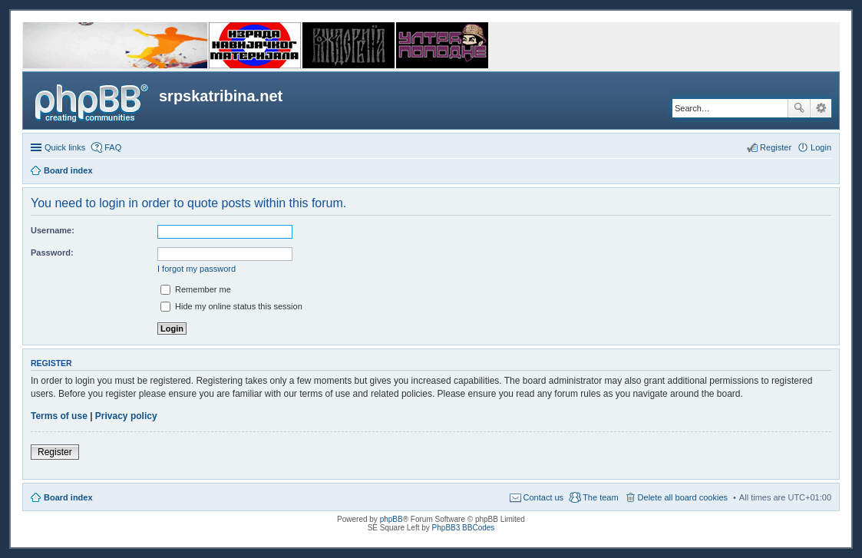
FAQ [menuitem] (112, 147)
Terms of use (59, 416)
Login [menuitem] (821, 147)
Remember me (195, 289)
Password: (52, 252)
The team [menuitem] (600, 497)
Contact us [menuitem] (543, 497)
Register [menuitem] (775, 147)
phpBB (391, 519)
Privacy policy (126, 416)
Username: (52, 230)
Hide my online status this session (231, 306)
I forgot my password (196, 268)
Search (799, 108)
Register (55, 452)
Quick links (65, 147)
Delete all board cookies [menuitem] (683, 497)
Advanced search (821, 108)
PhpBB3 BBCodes (463, 527)
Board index (68, 497)
